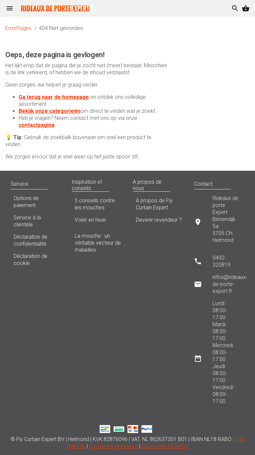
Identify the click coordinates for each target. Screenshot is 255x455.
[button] (54, 184)
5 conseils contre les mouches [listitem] (97, 204)
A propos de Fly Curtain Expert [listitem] (158, 204)
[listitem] (219, 222)
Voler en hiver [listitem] (97, 222)
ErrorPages (18, 28)
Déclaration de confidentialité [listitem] (35, 240)
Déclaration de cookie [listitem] (35, 259)
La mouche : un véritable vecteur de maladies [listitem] (97, 243)
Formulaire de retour (165, 446)
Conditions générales (113, 446)
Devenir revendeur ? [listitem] (158, 222)
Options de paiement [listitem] (35, 201)
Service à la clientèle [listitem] (35, 221)
